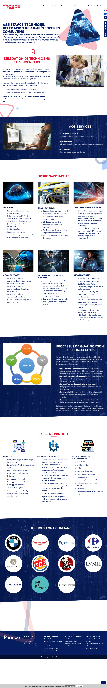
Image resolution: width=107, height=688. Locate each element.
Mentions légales (45, 657)
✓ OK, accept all (70, 686)
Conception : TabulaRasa (59, 657)
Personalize (79, 686)
